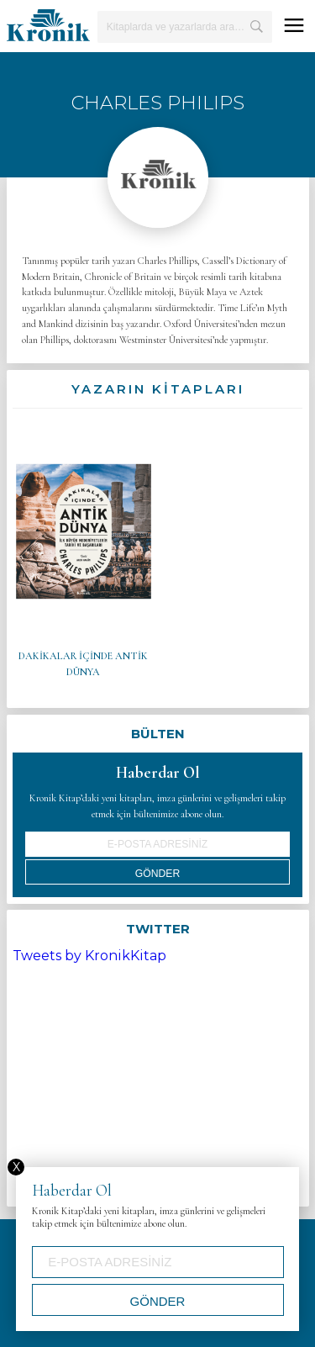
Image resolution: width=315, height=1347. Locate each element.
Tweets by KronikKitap (89, 956)
